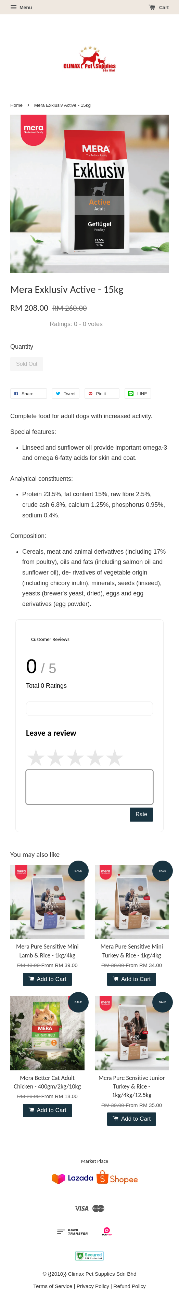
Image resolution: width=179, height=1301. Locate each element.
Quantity (21, 346)
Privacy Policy (93, 1286)
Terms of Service (52, 1286)
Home (16, 105)
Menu (21, 7)
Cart (159, 7)
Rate (141, 814)
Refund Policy (129, 1286)
